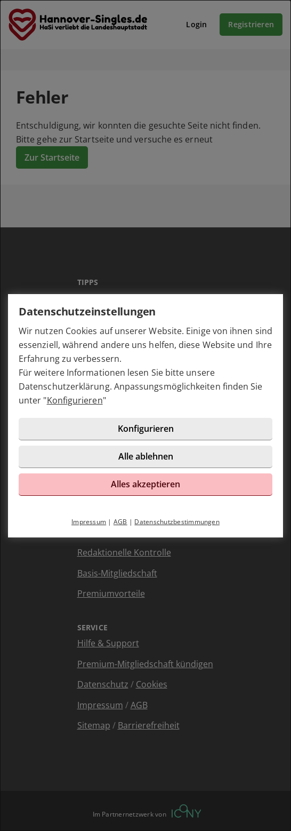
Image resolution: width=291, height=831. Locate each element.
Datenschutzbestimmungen (177, 521)
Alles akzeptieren (145, 484)
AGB (120, 521)
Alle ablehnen (145, 456)
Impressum (88, 521)
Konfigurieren (75, 400)
